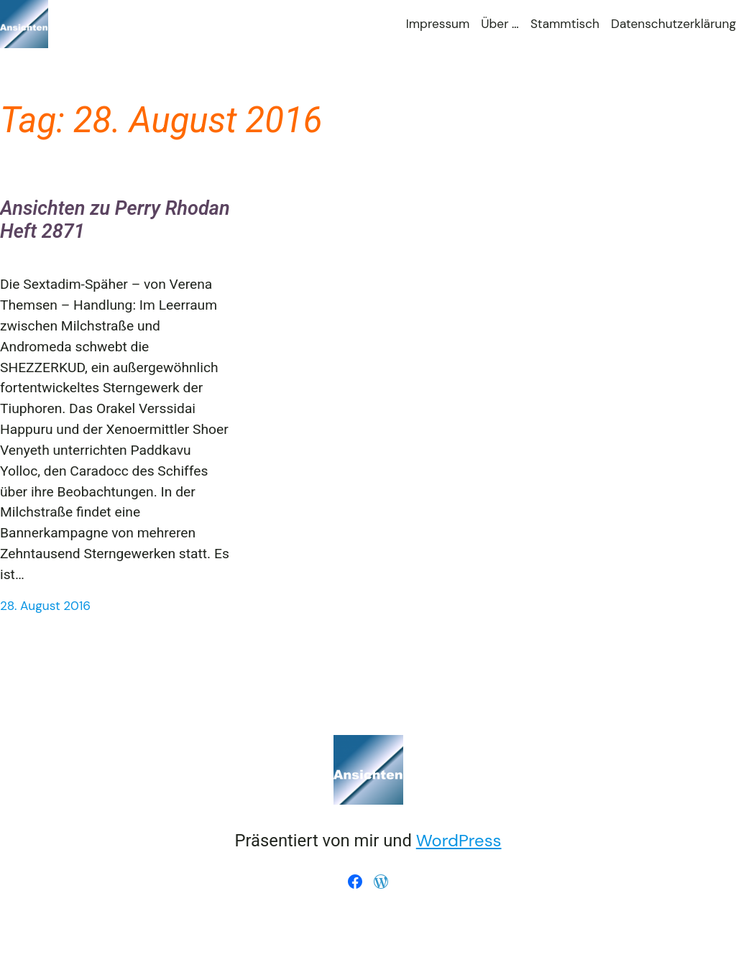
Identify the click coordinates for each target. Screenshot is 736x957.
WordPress (459, 840)
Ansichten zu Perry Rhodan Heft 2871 (115, 220)
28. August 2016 (45, 606)
